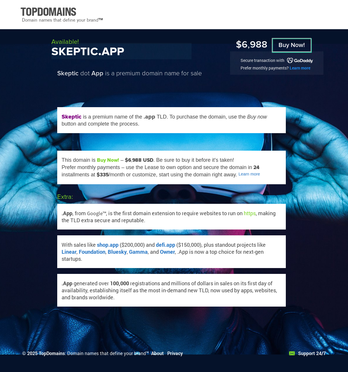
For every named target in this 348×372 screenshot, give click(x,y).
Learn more (300, 68)
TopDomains (52, 353)
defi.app (165, 244)
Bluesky (117, 251)
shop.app (108, 244)
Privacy (175, 353)
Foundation (92, 251)
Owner (167, 251)
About (157, 353)
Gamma (138, 251)
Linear (69, 251)
